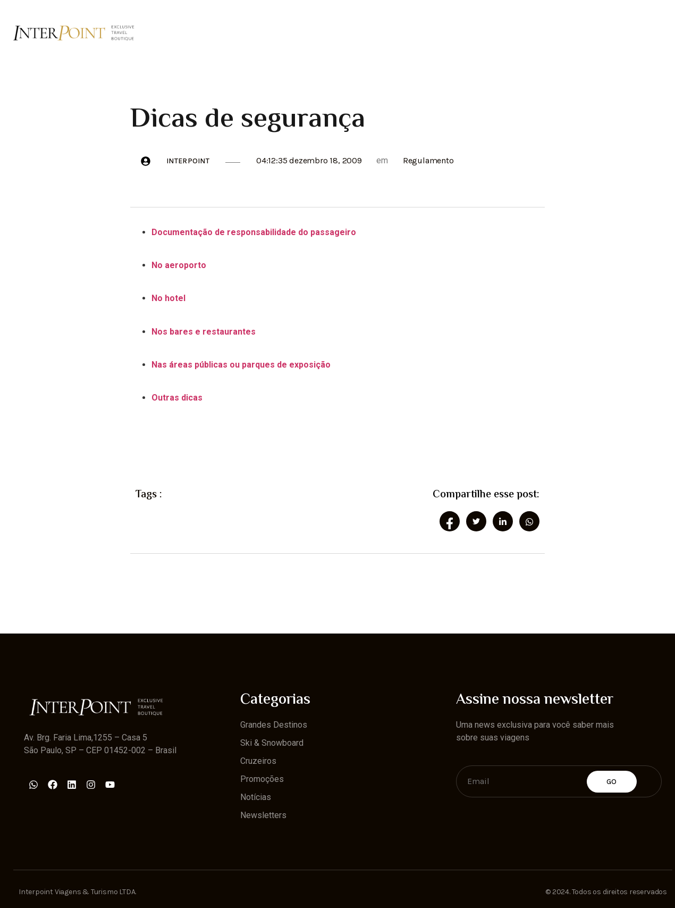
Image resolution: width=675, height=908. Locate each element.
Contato (629, 32)
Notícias (492, 32)
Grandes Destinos (179, 32)
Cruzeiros (355, 32)
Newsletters (561, 32)
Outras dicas (177, 398)
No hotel (168, 298)
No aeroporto (178, 265)
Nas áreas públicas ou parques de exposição (241, 365)
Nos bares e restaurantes (203, 332)
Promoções (426, 32)
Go (611, 781)
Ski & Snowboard (273, 32)
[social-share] (450, 521)
